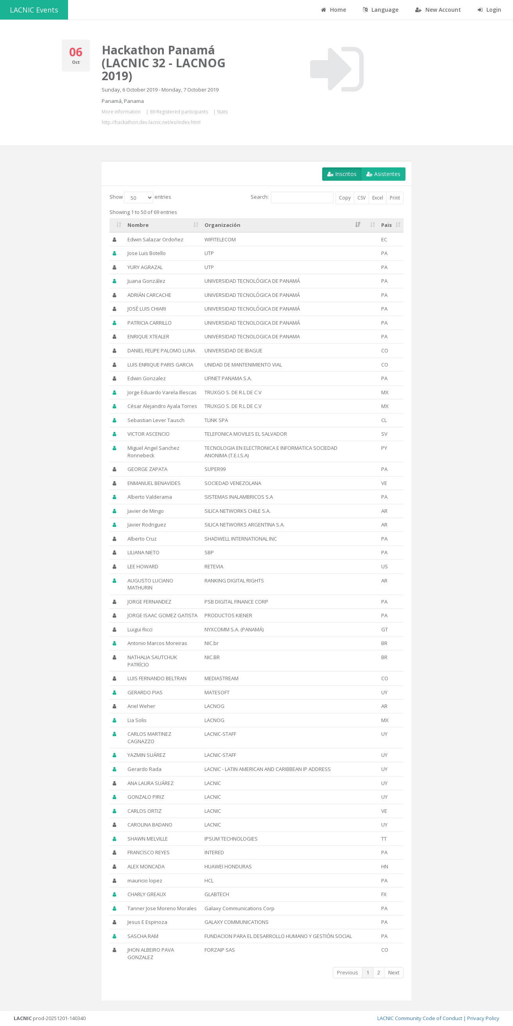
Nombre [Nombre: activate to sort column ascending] (138, 224)
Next (393, 972)
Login (489, 9)
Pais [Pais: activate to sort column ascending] (386, 224)
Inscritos (342, 174)
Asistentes (383, 174)
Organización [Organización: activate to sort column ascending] (222, 224)
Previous (347, 972)
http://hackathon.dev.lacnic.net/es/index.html (151, 122)
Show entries (140, 197)
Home (333, 9)
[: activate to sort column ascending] (116, 225)
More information (121, 111)
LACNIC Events (34, 9)
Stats (222, 111)
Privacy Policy (483, 1018)
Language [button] (380, 9)
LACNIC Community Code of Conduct (419, 1018)
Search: (292, 197)
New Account (438, 9)
